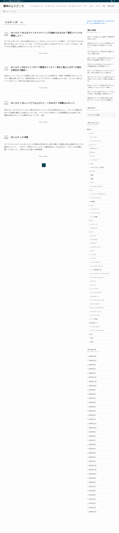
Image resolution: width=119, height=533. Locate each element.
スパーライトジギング (97, 281)
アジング (93, 238)
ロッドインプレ (95, 320)
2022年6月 (92, 452)
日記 (91, 339)
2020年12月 (93, 521)
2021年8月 (92, 490)
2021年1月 (92, 516)
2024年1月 (92, 379)
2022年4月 (92, 456)
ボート (92, 192)
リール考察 (94, 219)
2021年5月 (92, 503)
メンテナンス (95, 211)
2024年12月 (93, 366)
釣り (90, 129)
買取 (92, 180)
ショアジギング (95, 265)
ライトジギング (95, 308)
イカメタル (94, 242)
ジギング (93, 261)
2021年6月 (92, 499)
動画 (92, 176)
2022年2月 (92, 465)
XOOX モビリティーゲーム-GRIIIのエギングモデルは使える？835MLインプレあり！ (101, 45)
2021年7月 (92, 495)
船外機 (93, 203)
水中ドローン (95, 149)
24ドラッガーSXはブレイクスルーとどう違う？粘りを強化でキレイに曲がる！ (100, 71)
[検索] (114, 1)
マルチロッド (95, 300)
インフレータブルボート (98, 195)
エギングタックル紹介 (97, 168)
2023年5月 (92, 413)
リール (93, 157)
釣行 (92, 343)
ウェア (92, 133)
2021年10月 (93, 482)
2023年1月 (92, 426)
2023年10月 (93, 391)
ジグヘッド (94, 226)
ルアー (92, 223)
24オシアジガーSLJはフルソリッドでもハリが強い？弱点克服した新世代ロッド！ (101, 92)
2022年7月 (92, 447)
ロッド (92, 234)
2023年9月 (92, 396)
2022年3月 (92, 460)
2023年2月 (92, 422)
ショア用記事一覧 (96, 273)
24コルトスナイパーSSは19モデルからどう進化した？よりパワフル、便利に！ (100, 86)
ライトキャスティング (97, 304)
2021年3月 (92, 508)
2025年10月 (93, 361)
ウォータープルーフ (97, 188)
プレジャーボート (96, 199)
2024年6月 (92, 370)
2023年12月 (93, 383)
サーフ (93, 254)
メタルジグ (94, 230)
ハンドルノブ (95, 160)
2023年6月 (92, 409)
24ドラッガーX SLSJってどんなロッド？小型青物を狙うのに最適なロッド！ (100, 65)
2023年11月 (93, 387)
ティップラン (95, 292)
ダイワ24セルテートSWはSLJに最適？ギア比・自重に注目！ (100, 52)
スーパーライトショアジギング (100, 277)
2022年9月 (92, 439)
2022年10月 (93, 435)
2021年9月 (92, 486)
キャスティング (95, 250)
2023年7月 (92, 404)
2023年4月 (92, 417)
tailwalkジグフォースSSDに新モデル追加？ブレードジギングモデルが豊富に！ (100, 99)
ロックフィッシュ (96, 316)
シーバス (93, 257)
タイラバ (93, 285)
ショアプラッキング (97, 269)
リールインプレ (95, 215)
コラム (92, 164)
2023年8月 (92, 400)
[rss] (111, 1)
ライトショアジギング (97, 312)
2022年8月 (92, 443)
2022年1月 (92, 469)
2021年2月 (92, 512)
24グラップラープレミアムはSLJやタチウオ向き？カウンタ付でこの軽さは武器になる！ (101, 79)
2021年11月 (93, 478)
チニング (93, 288)
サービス (92, 172)
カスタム (92, 153)
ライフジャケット (96, 141)
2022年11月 (93, 430)
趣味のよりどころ (13, 6)
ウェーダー (94, 137)
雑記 (92, 347)
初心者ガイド (94, 327)
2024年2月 (92, 374)
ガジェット (93, 145)
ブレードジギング (96, 296)
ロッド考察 (94, 323)
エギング (93, 246)
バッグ (92, 184)
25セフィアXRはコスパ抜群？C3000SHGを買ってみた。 (100, 38)
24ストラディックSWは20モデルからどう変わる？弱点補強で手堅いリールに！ (101, 59)
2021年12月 (93, 473)
